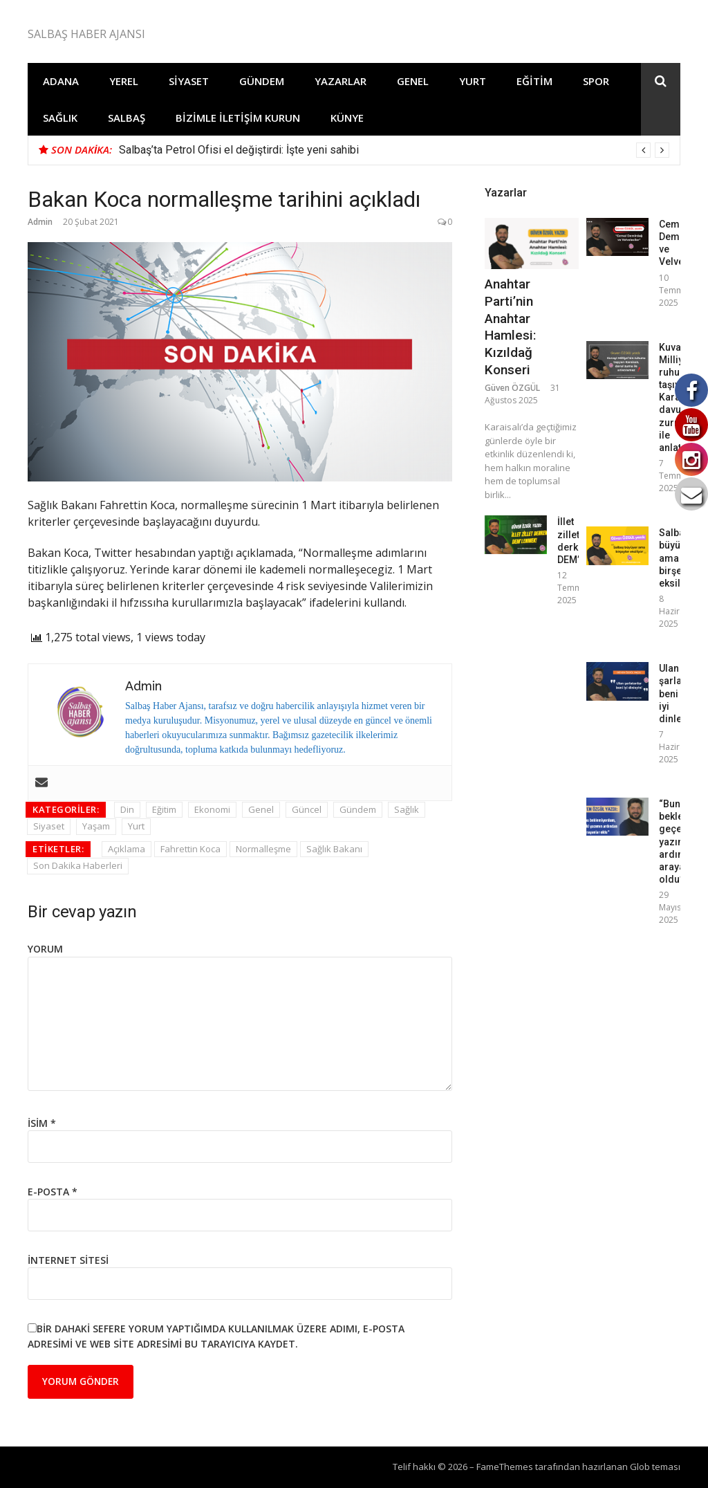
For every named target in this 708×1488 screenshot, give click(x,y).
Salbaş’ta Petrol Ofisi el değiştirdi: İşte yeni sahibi (239, 149)
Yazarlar (340, 81)
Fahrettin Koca (190, 849)
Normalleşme (263, 849)
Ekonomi (212, 809)
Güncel (307, 809)
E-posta (52, 1191)
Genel (413, 81)
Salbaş (126, 118)
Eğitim (534, 81)
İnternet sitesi (68, 1260)
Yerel (123, 81)
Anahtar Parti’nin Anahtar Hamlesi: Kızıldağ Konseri (510, 326)
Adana (61, 81)
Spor (596, 81)
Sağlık (60, 118)
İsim (42, 1123)
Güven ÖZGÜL (512, 388)
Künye (347, 118)
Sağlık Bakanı (334, 849)
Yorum (45, 948)
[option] (394, 150)
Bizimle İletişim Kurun (238, 118)
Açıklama (126, 849)
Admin (40, 222)
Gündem (261, 81)
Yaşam (96, 826)
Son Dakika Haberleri (77, 865)
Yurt (472, 81)
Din (127, 809)
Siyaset (189, 81)
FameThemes (504, 1466)
